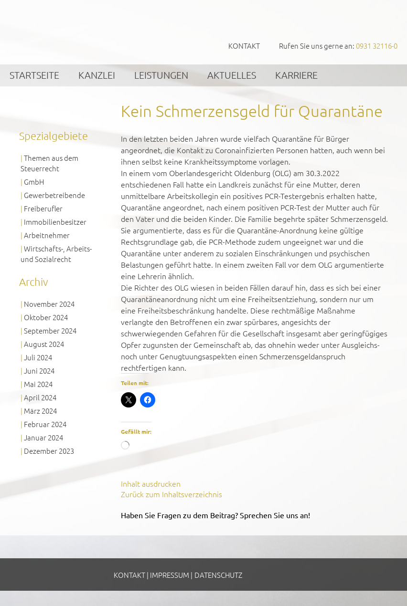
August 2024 (44, 344)
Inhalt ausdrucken (151, 483)
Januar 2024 (43, 437)
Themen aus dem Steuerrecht (49, 163)
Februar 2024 (45, 424)
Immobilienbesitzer (55, 222)
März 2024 (40, 411)
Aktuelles (231, 75)
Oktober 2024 (46, 317)
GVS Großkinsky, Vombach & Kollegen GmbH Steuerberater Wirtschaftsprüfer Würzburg (72, 32)
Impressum (169, 575)
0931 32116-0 (376, 46)
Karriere (296, 75)
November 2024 (49, 304)
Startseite (34, 75)
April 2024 (40, 397)
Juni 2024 (39, 371)
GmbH (34, 182)
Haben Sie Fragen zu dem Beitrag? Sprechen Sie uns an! (215, 515)
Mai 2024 (38, 384)
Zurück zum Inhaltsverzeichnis (171, 494)
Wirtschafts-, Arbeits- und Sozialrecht (56, 253)
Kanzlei (96, 75)
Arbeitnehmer (47, 235)
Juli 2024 (38, 357)
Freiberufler (43, 208)
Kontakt (244, 46)
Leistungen (161, 75)
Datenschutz (218, 575)
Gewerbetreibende (54, 195)
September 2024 (50, 330)
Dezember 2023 (49, 451)
